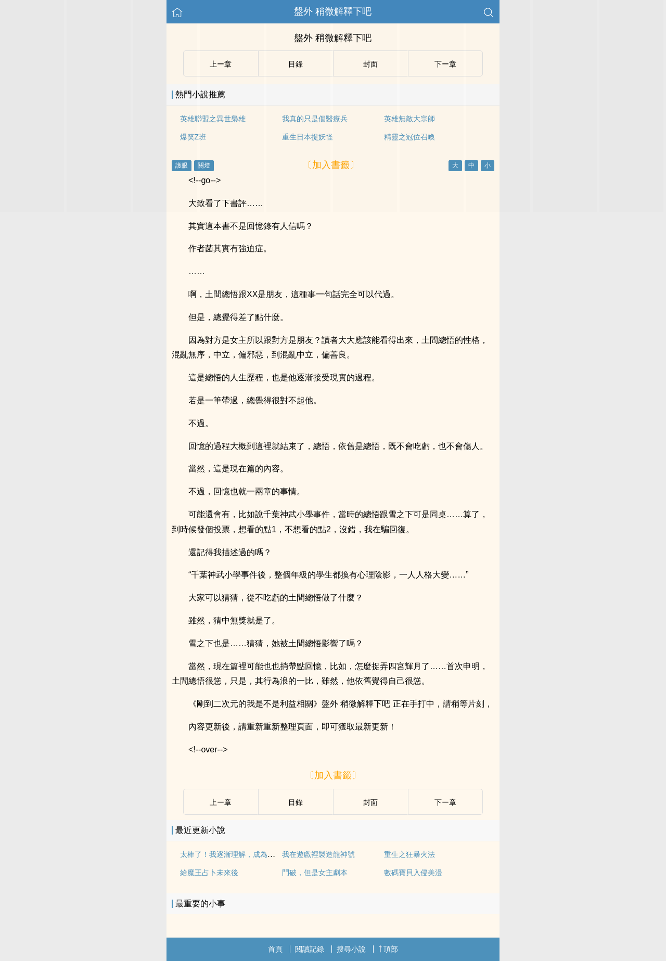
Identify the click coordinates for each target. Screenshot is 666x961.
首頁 (275, 949)
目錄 (295, 802)
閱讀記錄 (309, 949)
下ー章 (445, 802)
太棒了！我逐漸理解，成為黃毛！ (234, 854)
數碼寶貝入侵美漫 (413, 872)
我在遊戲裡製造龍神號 (318, 854)
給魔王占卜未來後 (209, 872)
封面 (370, 802)
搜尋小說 (351, 949)
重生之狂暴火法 (409, 854)
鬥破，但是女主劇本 (315, 872)
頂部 (388, 949)
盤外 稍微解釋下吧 (333, 11)
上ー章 (221, 802)
